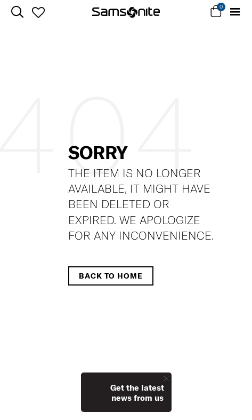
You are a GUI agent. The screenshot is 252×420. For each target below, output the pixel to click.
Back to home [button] (111, 276)
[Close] (166, 378)
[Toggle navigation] (234, 12)
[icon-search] (17, 12)
